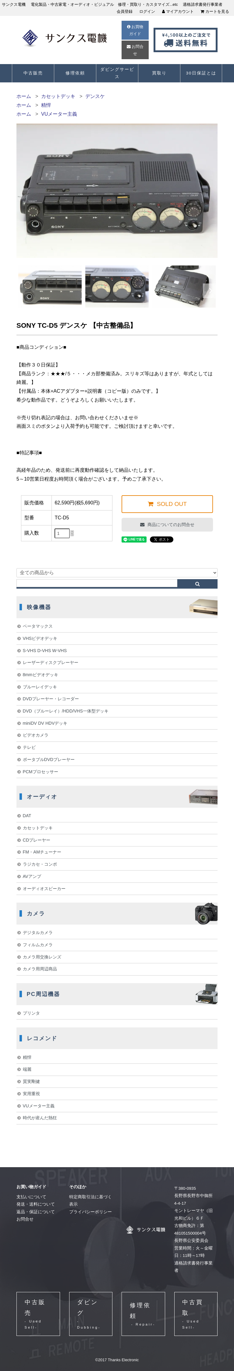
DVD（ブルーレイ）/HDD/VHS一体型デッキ (65, 711)
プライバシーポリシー (90, 1212)
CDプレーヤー (37, 840)
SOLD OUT (170, 504)
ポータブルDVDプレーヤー (49, 759)
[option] (49, 286)
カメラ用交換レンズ (42, 956)
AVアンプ (32, 876)
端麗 (27, 1069)
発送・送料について (35, 1204)
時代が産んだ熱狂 (40, 1117)
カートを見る (214, 11)
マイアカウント (178, 11)
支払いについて (31, 1197)
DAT (27, 815)
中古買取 (195, 1314)
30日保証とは (201, 73)
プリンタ (31, 1013)
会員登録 (125, 11)
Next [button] (210, 290)
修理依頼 (75, 73)
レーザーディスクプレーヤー (50, 662)
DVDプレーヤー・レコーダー (51, 698)
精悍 (46, 105)
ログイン (147, 11)
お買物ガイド (135, 30)
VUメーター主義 (59, 114)
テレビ (29, 747)
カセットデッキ (58, 96)
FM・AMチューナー (42, 852)
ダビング (90, 1314)
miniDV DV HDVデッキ (45, 723)
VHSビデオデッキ (40, 638)
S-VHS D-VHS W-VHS (45, 650)
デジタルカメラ (38, 932)
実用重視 (31, 1093)
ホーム (23, 96)
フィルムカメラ (38, 944)
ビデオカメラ (35, 735)
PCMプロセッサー (40, 771)
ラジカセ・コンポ (40, 864)
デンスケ (95, 96)
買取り (159, 73)
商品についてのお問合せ (170, 524)
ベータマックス (38, 626)
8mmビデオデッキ (40, 674)
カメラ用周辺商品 (40, 968)
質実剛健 (31, 1081)
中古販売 (33, 73)
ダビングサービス (117, 73)
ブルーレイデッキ (40, 686)
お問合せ (135, 50)
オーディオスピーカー (44, 888)
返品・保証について (35, 1212)
